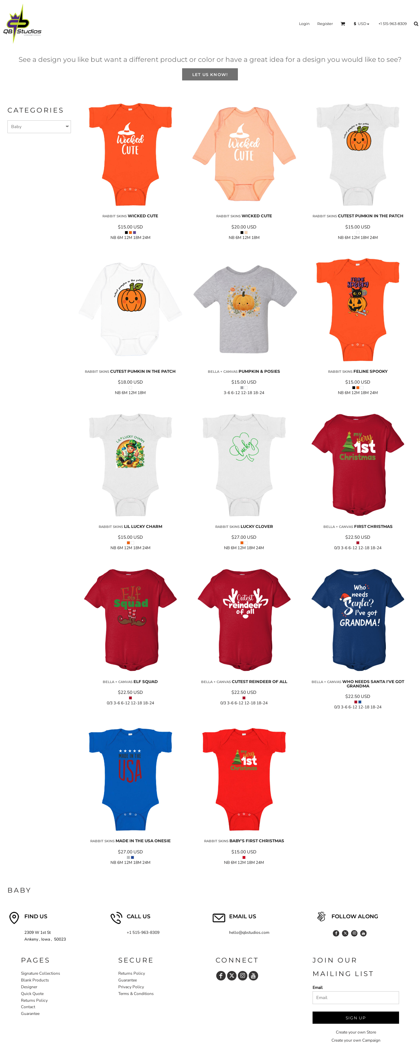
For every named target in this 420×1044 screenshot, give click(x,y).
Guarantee (30, 1013)
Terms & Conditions (136, 993)
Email (318, 987)
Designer (29, 987)
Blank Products (35, 980)
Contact (28, 1007)
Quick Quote (32, 993)
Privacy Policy (131, 987)
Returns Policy (34, 1000)
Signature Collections (40, 973)
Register (325, 23)
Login (304, 23)
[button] (343, 23)
